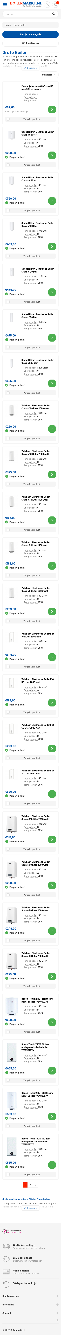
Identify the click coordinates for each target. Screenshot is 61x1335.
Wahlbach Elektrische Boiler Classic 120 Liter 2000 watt (35, 452)
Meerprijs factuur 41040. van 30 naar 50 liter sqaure (37, 87)
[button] (47, 4)
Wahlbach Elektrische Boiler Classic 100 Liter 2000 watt (35, 407)
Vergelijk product (31, 119)
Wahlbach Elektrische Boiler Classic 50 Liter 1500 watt (35, 544)
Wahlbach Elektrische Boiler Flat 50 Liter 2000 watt (37, 726)
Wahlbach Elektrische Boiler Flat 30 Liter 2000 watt (37, 681)
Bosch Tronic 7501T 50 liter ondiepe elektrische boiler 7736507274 (35, 1047)
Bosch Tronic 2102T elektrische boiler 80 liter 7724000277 (37, 1094)
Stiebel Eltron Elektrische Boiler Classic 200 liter (37, 361)
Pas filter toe (30, 43)
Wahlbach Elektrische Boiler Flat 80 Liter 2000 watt (37, 772)
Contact (6, 1313)
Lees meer (30, 67)
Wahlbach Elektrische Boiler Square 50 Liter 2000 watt (35, 909)
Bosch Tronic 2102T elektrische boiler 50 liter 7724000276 (37, 1000)
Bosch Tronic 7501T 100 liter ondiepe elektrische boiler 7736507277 (35, 1141)
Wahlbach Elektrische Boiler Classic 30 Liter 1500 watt (35, 498)
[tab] (30, 1296)
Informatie (8, 1304)
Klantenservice (10, 1296)
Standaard (48, 73)
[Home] (25, 4)
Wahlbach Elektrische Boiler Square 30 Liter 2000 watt (35, 863)
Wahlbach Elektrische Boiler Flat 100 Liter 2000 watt (37, 635)
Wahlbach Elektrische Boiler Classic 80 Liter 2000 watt (35, 589)
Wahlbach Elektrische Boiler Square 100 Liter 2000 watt (35, 817)
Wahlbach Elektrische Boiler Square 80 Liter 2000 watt (35, 954)
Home (8, 25)
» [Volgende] (36, 1184)
